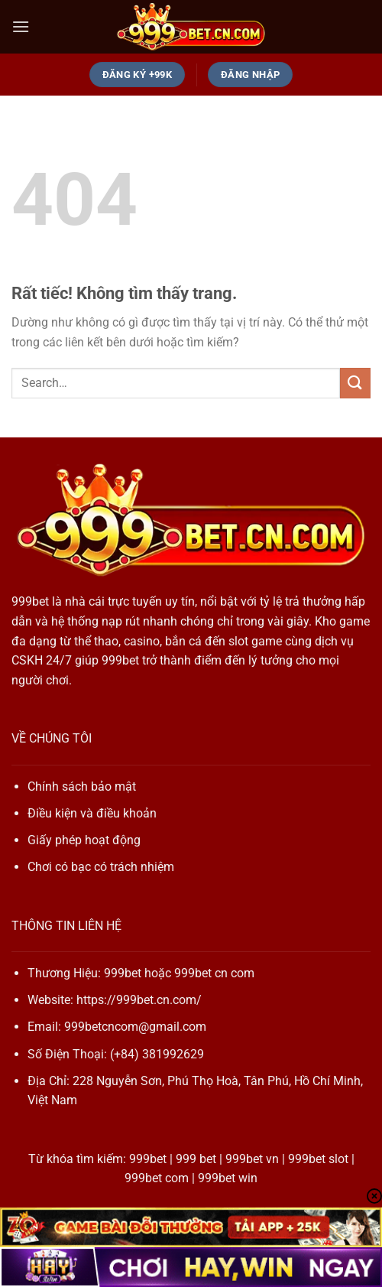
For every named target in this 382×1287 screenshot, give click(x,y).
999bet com (157, 1178)
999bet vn (252, 1159)
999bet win (227, 1178)
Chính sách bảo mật (82, 786)
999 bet (196, 1159)
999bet (30, 601)
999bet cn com (214, 973)
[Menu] (20, 26)
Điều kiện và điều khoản (92, 813)
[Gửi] (355, 383)
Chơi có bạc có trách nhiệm (101, 867)
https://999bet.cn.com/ (139, 1000)
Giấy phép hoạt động (84, 840)
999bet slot (318, 1159)
